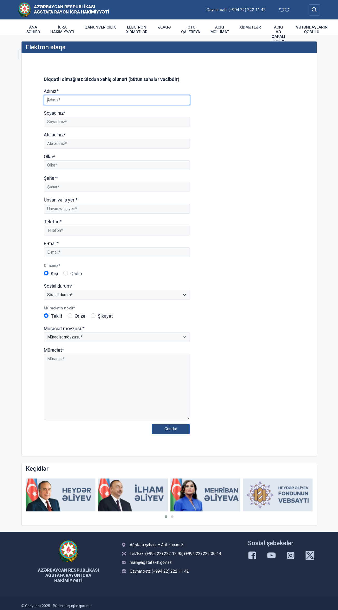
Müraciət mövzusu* (64, 328)
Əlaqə (164, 27)
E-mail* (51, 243)
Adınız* (51, 91)
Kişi (54, 273)
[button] (166, 516)
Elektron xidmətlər (137, 29)
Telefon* (53, 221)
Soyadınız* (55, 113)
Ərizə (80, 316)
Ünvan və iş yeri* (61, 200)
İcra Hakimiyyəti (62, 29)
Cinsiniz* (52, 265)
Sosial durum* (58, 286)
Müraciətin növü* (59, 308)
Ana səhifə (33, 29)
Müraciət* (54, 350)
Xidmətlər (250, 27)
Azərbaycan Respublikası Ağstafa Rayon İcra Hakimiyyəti (71, 9)
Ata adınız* (55, 134)
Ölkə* (49, 156)
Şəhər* (51, 178)
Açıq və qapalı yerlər (278, 34)
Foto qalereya (190, 29)
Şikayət (105, 316)
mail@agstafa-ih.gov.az (151, 562)
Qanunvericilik (100, 27)
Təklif (57, 316)
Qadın (76, 273)
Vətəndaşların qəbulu (312, 29)
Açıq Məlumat (219, 29)
